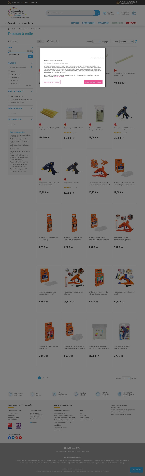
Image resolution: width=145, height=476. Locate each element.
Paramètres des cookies (52, 82)
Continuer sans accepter (97, 58)
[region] (73, 67)
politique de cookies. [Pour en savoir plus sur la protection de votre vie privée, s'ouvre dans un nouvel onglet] (59, 76)
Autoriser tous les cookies (93, 82)
